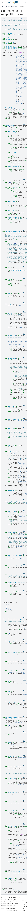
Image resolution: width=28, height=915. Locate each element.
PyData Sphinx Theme (25, 906)
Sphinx (11, 908)
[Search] (26, 2)
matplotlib (14, 6)
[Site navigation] (2, 2)
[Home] (2, 6)
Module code (7, 6)
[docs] (24, 124)
